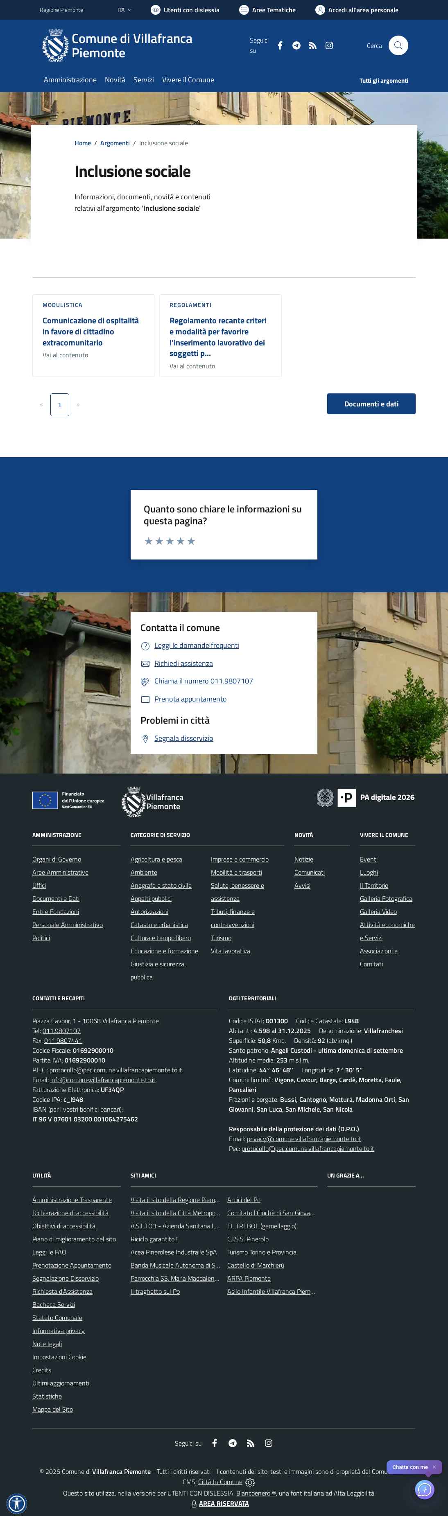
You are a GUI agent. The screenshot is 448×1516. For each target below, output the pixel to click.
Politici (41, 938)
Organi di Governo (56, 859)
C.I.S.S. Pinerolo (248, 1239)
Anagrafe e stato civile (161, 885)
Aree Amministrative (60, 872)
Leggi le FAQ (49, 1252)
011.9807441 (63, 1040)
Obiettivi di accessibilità (63, 1226)
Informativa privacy (58, 1331)
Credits (41, 1370)
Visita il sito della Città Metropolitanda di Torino (194, 1213)
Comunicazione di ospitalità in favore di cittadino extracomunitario (91, 331)
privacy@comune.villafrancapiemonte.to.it (304, 1139)
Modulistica (62, 304)
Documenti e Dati (55, 898)
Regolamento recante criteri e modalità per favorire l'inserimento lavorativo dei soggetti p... (218, 336)
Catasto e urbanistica (159, 924)
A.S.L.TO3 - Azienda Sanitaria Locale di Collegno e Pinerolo (210, 1226)
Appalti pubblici (151, 898)
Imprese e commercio (240, 859)
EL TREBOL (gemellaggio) (261, 1226)
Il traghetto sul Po (155, 1291)
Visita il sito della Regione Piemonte (179, 1200)
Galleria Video (378, 911)
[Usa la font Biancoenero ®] (185, 10)
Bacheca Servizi (53, 1304)
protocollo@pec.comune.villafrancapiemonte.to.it (116, 1070)
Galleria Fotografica (386, 898)
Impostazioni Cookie (59, 1357)
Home (83, 143)
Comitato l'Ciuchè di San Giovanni (273, 1213)
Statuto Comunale (57, 1317)
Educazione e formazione (164, 951)
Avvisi (302, 885)
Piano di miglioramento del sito (74, 1239)
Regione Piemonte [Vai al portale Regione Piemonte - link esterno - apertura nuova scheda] (61, 9)
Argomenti (115, 143)
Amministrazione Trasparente (72, 1200)
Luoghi (369, 872)
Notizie (303, 859)
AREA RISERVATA (219, 1503)
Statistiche (47, 1396)
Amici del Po (243, 1200)
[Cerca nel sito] (398, 45)
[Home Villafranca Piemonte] (145, 45)
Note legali (47, 1344)
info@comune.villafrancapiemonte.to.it (103, 1080)
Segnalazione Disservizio (65, 1278)
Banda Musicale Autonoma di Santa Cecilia (189, 1265)
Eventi (369, 859)
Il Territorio (374, 885)
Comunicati (309, 872)
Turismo (221, 938)
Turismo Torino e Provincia (261, 1252)
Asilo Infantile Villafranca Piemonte (275, 1291)
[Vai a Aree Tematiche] (267, 10)
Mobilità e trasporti (236, 872)
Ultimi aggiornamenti (60, 1383)
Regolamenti (191, 304)
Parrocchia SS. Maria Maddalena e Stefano (188, 1278)
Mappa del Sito (52, 1409)
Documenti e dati (371, 403)
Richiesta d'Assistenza (62, 1291)
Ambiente (144, 872)
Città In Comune (220, 1482)
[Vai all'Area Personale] (356, 10)
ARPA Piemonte (249, 1278)
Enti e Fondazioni (55, 911)
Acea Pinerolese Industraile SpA (174, 1252)
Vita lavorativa (230, 951)
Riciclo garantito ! (154, 1239)
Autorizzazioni (149, 911)
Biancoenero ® (256, 1493)
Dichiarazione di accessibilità (70, 1213)
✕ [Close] (434, 1467)
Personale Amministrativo (67, 924)
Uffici (39, 885)
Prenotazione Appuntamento (71, 1265)
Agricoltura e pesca (156, 859)
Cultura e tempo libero (161, 938)
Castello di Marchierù (255, 1265)
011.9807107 (62, 1030)
